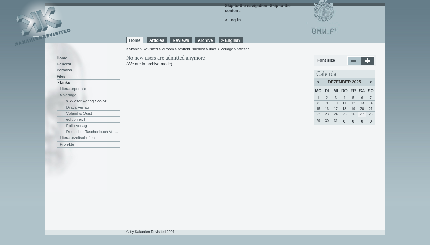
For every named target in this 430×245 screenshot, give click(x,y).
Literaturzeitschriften (77, 138)
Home (134, 40)
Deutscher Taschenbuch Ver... (92, 132)
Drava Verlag (77, 107)
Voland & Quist (79, 113)
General (64, 64)
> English (230, 40)
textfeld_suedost (191, 49)
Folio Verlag (76, 126)
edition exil (75, 119)
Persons (64, 70)
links (213, 49)
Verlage (227, 49)
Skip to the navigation (246, 5)
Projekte (67, 144)
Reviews (181, 40)
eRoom (168, 49)
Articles (156, 40)
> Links (63, 82)
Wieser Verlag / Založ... (90, 101)
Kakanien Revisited (142, 49)
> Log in (233, 20)
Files (61, 76)
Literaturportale (73, 89)
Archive (205, 40)
